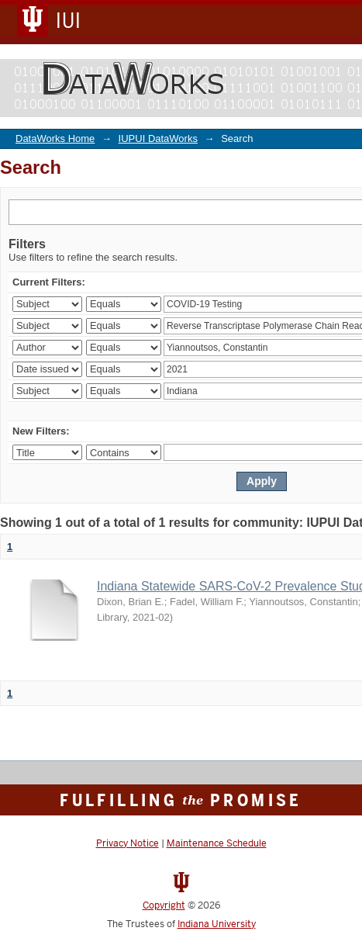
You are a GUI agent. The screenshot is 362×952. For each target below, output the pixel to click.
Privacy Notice (127, 843)
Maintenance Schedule (217, 843)
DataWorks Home (55, 138)
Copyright (164, 905)
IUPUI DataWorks (158, 138)
